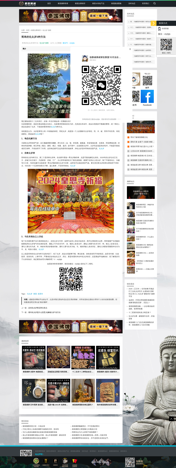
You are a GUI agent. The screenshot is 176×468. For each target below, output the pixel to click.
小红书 (133, 98)
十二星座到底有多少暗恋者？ (140, 312)
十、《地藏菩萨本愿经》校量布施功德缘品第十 (144, 44)
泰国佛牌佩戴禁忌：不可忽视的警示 (86, 426)
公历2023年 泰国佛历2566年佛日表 (144, 151)
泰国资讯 (123, 451)
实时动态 (131, 3)
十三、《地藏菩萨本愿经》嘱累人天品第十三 (144, 33)
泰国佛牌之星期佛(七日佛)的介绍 (84, 429)
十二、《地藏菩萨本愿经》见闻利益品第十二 (144, 27)
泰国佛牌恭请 (63, 3)
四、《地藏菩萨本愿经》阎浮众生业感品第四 (144, 21)
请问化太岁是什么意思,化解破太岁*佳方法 (44, 312)
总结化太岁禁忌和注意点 (37, 308)
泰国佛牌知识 (102, 451)
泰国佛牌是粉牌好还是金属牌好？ (35, 438)
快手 (147, 81)
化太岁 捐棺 (47, 30)
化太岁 (53, 127)
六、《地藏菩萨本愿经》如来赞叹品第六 (142, 50)
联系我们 (145, 3)
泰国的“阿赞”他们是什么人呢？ (142, 146)
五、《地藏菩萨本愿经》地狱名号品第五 (142, 62)
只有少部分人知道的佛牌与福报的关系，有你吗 (41, 429)
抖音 (133, 81)
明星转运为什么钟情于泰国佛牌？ (85, 432)
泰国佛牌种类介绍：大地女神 (34, 426)
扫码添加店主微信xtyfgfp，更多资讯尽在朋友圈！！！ (101, 119)
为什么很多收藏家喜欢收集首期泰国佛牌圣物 (40, 432)
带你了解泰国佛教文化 (139, 137)
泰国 (35, 294)
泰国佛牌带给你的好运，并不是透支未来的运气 (90, 438)
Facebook (147, 98)
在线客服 (163, 28)
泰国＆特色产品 (98, 3)
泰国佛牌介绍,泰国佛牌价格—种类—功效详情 (89, 435)
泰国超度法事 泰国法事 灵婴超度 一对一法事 (147, 165)
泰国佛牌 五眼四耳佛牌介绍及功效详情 (145, 160)
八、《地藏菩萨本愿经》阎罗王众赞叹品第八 (144, 56)
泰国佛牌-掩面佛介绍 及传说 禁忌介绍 (145, 156)
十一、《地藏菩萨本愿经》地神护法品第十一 (144, 39)
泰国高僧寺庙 (114, 451)
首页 (49, 3)
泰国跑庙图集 (116, 3)
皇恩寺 (40, 294)
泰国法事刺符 (80, 3)
